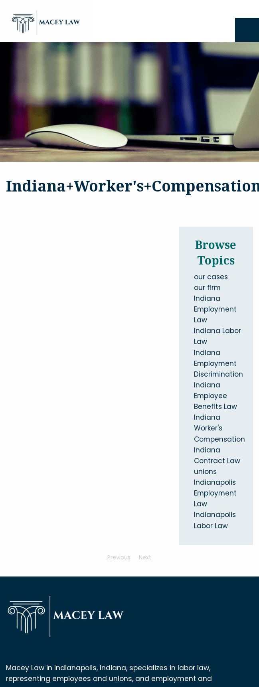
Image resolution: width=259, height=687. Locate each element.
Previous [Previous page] (120, 557)
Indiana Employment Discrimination (218, 363)
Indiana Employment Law (215, 309)
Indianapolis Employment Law (215, 493)
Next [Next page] (147, 557)
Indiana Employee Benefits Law (215, 395)
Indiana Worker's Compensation (219, 428)
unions (205, 471)
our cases (211, 277)
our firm (207, 287)
